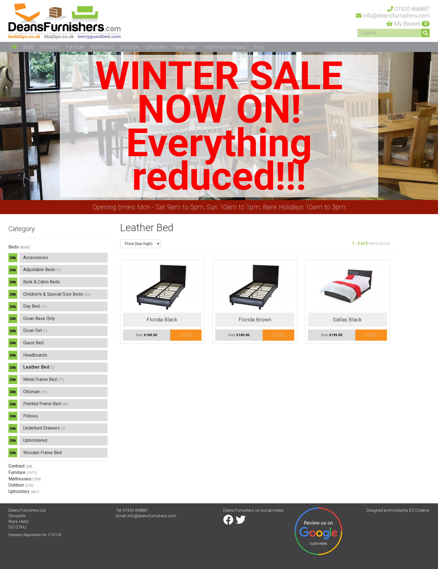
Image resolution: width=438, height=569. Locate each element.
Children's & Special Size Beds (57, 294)
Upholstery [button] (156, 47)
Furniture (22, 472)
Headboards (35, 355)
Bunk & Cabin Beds (41, 281)
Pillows (30, 416)
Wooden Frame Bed (42, 452)
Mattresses (24, 479)
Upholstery (23, 491)
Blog (258, 47)
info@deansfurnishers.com (151, 516)
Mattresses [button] (102, 47)
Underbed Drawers (44, 428)
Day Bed (35, 306)
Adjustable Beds (42, 269)
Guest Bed (33, 342)
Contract (20, 466)
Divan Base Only (39, 318)
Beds (19, 247)
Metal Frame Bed (43, 379)
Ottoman (35, 391)
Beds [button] (28, 47)
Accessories (35, 257)
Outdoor (21, 485)
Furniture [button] (75, 47)
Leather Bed (39, 367)
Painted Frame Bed (45, 403)
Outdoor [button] (129, 47)
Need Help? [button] (185, 47)
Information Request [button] (225, 47)
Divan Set (35, 330)
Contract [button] (49, 47)
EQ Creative (419, 510)
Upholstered (35, 440)
